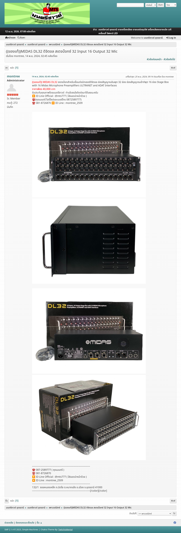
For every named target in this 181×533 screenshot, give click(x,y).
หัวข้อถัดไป (169, 59)
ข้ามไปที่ (132, 513)
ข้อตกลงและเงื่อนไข (25, 522)
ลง (6, 67)
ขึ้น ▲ (39, 522)
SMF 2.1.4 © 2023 (13, 529)
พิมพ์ (173, 67)
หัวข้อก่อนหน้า (154, 59)
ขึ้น (6, 500)
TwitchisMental (65, 529)
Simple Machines (30, 529)
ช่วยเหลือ (9, 522)
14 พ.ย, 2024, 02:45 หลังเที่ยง (45, 76)
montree (13, 76)
